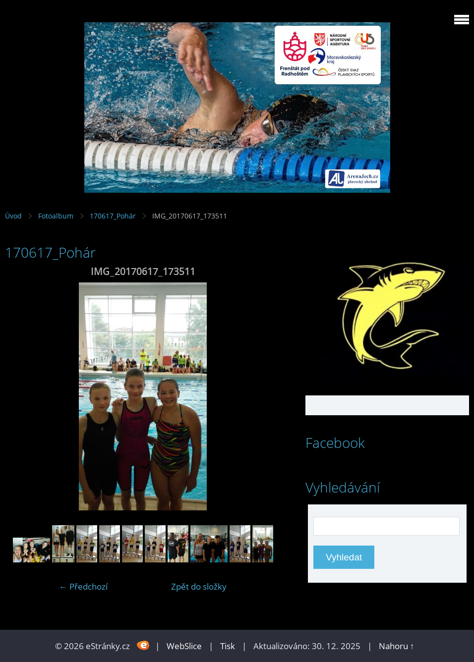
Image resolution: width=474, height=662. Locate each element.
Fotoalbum (55, 216)
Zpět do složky (199, 586)
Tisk (227, 646)
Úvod (13, 216)
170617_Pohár (113, 216)
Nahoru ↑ (397, 646)
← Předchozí (83, 586)
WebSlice (184, 646)
